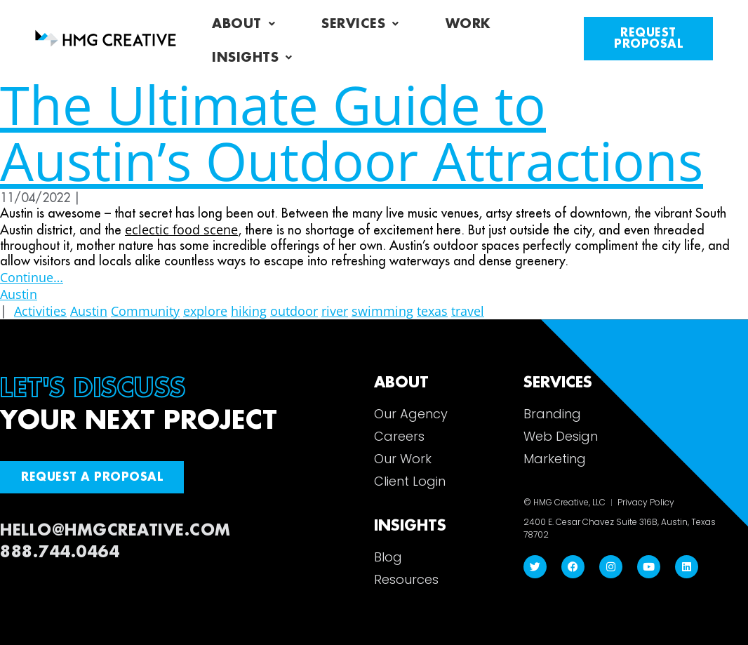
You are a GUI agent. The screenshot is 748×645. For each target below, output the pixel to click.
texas (432, 310)
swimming (382, 310)
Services (360, 24)
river (334, 310)
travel (467, 310)
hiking (249, 310)
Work (468, 24)
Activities (40, 310)
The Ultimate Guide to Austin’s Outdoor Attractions (351, 132)
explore (205, 310)
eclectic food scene (181, 229)
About (243, 24)
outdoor (294, 310)
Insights (252, 57)
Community (145, 310)
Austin (18, 294)
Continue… (31, 277)
